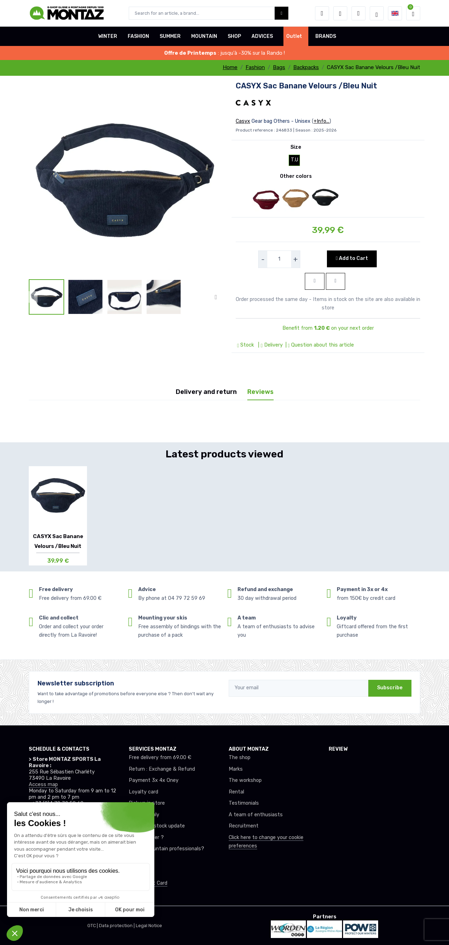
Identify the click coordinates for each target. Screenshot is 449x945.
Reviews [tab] (260, 392)
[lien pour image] (124, 179)
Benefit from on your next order (328, 328)
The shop (239, 757)
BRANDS (325, 36)
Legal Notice (149, 925)
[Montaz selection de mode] (377, 13)
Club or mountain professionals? (166, 849)
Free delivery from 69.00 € (160, 757)
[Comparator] (358, 13)
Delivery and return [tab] (206, 392)
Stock (246, 345)
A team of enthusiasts (256, 815)
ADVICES (262, 36)
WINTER (107, 36)
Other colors (296, 176)
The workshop (245, 780)
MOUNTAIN (204, 36)
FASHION (138, 36)
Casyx (243, 121)
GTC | (93, 925)
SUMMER (170, 36)
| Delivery (269, 345)
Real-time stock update (157, 826)
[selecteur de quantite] (279, 259)
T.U (294, 160)
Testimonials (244, 803)
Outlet (294, 36)
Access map (43, 785)
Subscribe (390, 688)
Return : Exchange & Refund (162, 769)
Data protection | (117, 925)
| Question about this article (319, 345)
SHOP (234, 36)
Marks (236, 769)
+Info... (321, 121)
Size (295, 147)
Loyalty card (143, 792)
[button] (322, 13)
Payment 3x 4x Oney (154, 780)
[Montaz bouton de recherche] (281, 13)
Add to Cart (352, 258)
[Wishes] (340, 13)
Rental (236, 792)
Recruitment (244, 826)
